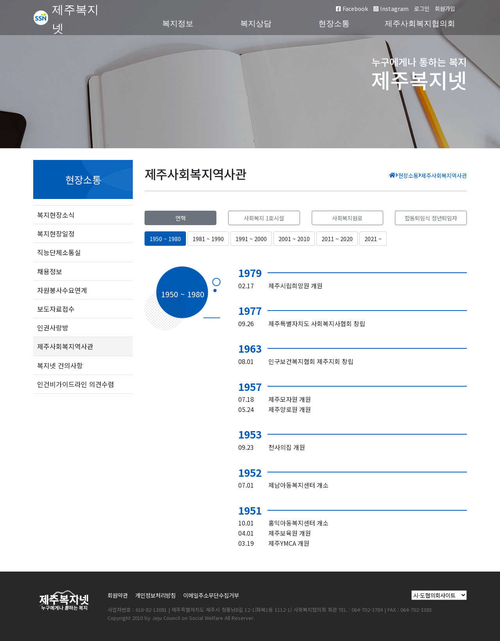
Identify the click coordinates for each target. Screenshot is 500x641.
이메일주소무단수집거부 (211, 595)
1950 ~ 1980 (165, 238)
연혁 (180, 218)
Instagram (391, 8)
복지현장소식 (56, 215)
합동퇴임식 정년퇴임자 (431, 218)
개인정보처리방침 (155, 595)
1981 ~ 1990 (208, 238)
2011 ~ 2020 (337, 238)
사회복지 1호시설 (264, 218)
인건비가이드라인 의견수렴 (75, 384)
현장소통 (334, 23)
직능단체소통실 (59, 252)
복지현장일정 (56, 233)
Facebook (352, 8)
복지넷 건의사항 (60, 365)
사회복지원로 (347, 218)
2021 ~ (373, 238)
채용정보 (49, 271)
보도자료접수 (56, 309)
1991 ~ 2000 (251, 238)
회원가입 (445, 8)
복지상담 (255, 23)
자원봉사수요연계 (62, 290)
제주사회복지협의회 (420, 23)
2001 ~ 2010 (294, 238)
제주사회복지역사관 (65, 346)
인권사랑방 (52, 327)
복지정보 (177, 23)
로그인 (421, 8)
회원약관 (117, 595)
